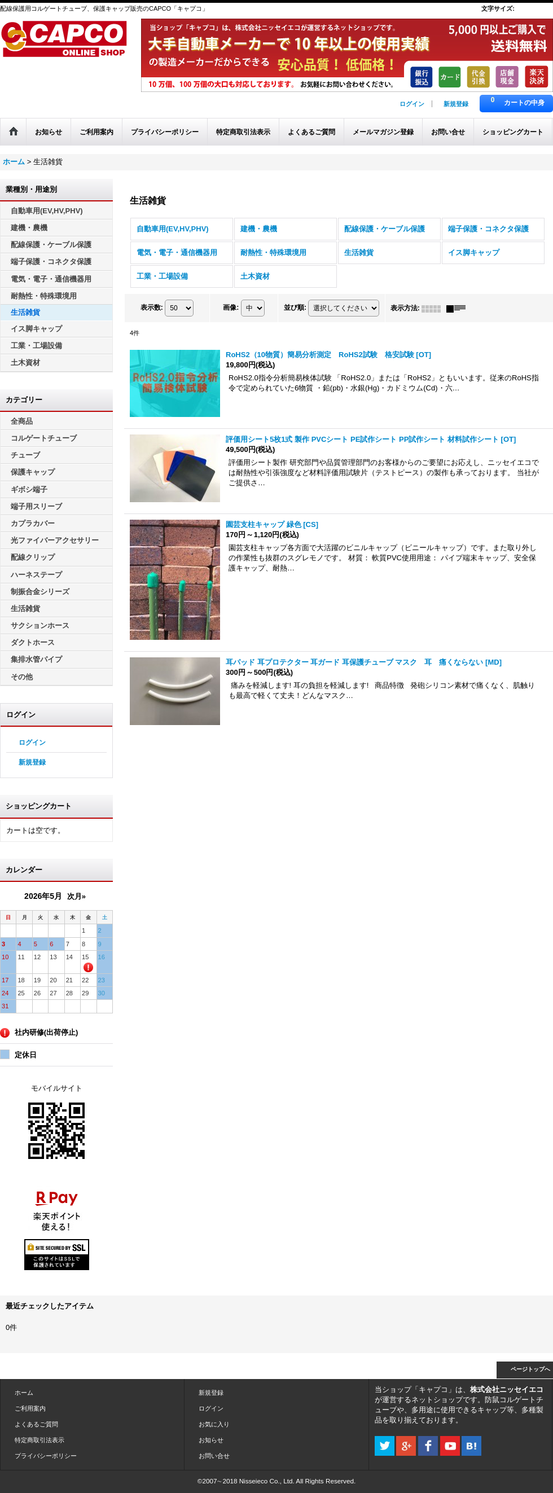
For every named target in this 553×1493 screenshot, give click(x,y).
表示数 (152, 308)
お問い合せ (214, 1455)
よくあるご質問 (36, 1424)
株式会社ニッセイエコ (506, 1389)
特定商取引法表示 (39, 1440)
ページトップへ (530, 1369)
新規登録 (456, 103)
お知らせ (211, 1440)
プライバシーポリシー (46, 1455)
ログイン (412, 103)
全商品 (22, 421)
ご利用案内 (30, 1408)
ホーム (24, 1392)
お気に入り (214, 1424)
